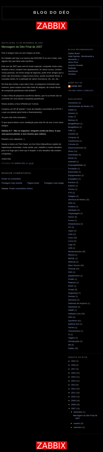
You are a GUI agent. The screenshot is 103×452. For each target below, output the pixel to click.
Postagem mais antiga (54, 183)
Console (71, 144)
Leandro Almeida (75, 65)
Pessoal (71, 269)
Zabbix (71, 348)
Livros (70, 241)
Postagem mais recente (12, 183)
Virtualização (73, 341)
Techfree (72, 74)
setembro (78, 427)
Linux (70, 238)
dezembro (78, 412)
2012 (73, 389)
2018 (73, 365)
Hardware (72, 210)
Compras (72, 137)
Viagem (71, 338)
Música (71, 255)
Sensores (72, 300)
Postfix (71, 279)
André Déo (76, 86)
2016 (73, 373)
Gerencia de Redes (76, 199)
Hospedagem (74, 213)
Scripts (71, 289)
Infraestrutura (74, 224)
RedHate (72, 68)
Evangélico (73, 179)
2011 (73, 393)
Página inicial (33, 183)
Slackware (72, 307)
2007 (73, 408)
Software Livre (74, 314)
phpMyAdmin (74, 276)
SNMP (71, 310)
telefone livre (73, 324)
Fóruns (71, 189)
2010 (73, 396)
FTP (70, 193)
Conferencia (73, 141)
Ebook (71, 158)
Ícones (71, 220)
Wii (69, 345)
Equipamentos (74, 175)
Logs (70, 244)
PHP (70, 272)
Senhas (71, 296)
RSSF (70, 286)
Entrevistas (73, 172)
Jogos (70, 231)
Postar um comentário (11, 179)
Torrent (71, 327)
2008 (73, 404)
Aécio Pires (73, 62)
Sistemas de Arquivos (77, 303)
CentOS (71, 134)
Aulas (70, 116)
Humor (71, 217)
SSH (70, 317)
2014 (73, 381)
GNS (70, 203)
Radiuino (72, 282)
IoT (69, 227)
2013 (73, 385)
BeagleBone (73, 127)
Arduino (71, 113)
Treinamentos (74, 331)
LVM (70, 248)
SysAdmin (72, 321)
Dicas (70, 151)
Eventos (71, 182)
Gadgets (72, 196)
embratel (72, 161)
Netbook (71, 262)
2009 (73, 400)
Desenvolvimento (75, 148)
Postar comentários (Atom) (21, 188)
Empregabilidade (75, 165)
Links (70, 234)
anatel (70, 110)
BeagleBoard (74, 123)
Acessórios (73, 103)
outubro (77, 423)
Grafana (71, 206)
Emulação (72, 168)
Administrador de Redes (78, 106)
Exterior (71, 186)
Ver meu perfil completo (80, 90)
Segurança (73, 293)
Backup (71, 120)
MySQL (71, 258)
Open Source (74, 265)
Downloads (73, 155)
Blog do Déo (51, 12)
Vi (69, 334)
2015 (73, 377)
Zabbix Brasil (74, 53)
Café (70, 130)
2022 (73, 361)
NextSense (73, 71)
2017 (73, 369)
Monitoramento (74, 251)
